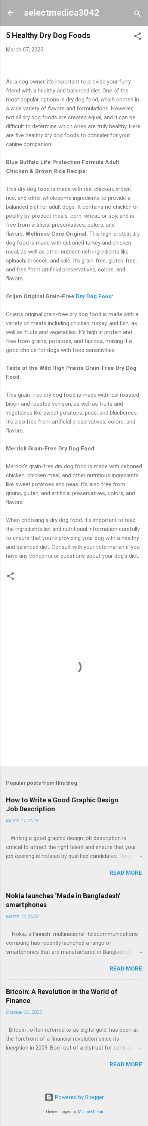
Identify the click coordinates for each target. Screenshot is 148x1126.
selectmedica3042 (61, 12)
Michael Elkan (90, 1111)
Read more (126, 872)
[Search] (137, 15)
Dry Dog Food (93, 296)
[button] (137, 37)
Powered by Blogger (74, 1097)
